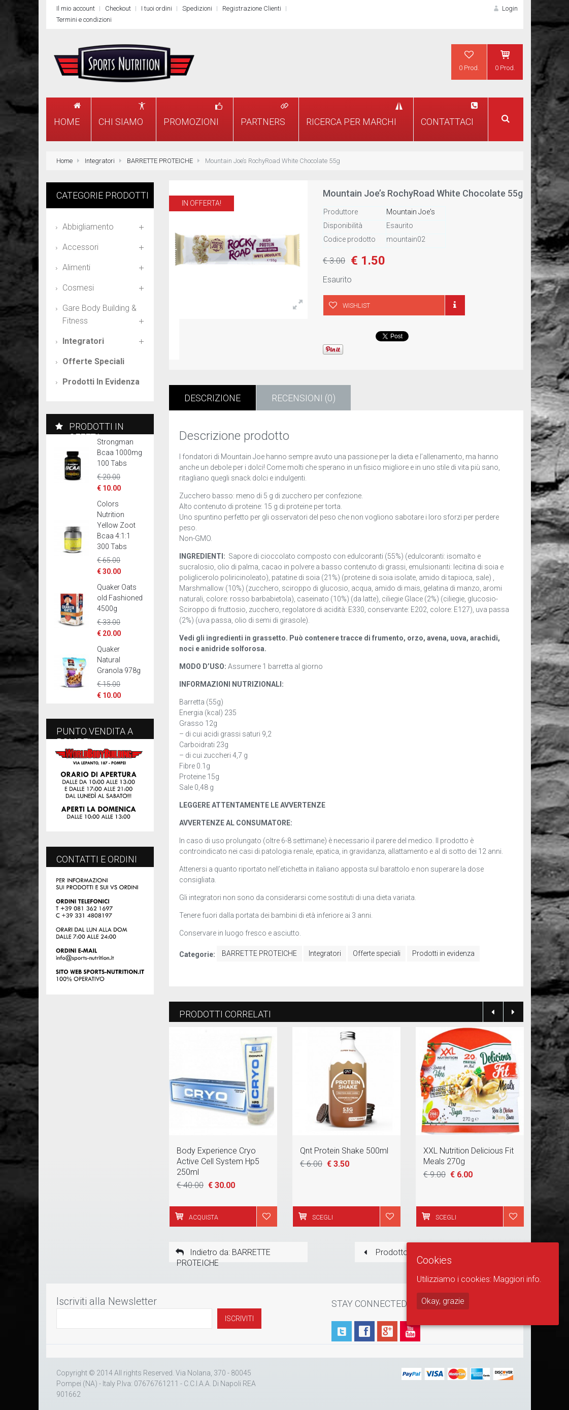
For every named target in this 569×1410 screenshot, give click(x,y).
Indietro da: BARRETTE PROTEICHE (222, 1254)
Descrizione (212, 398)
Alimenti (76, 267)
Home (64, 161)
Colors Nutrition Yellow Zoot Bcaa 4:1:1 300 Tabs (116, 525)
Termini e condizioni (84, 19)
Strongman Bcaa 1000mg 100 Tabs (119, 452)
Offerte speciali (376, 953)
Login (504, 8)
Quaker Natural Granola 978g (119, 660)
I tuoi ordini (156, 8)
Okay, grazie (442, 1301)
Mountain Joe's (410, 212)
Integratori (100, 161)
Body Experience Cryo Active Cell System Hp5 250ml (218, 1161)
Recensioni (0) (304, 398)
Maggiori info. (517, 1279)
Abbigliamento (88, 227)
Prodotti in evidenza (443, 953)
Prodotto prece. (396, 1252)
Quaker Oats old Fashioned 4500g (120, 598)
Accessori (80, 247)
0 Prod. (469, 60)
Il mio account (75, 8)
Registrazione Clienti (251, 8)
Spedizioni (197, 8)
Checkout (118, 8)
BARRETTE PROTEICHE (160, 161)
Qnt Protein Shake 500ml (344, 1151)
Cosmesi (78, 288)
